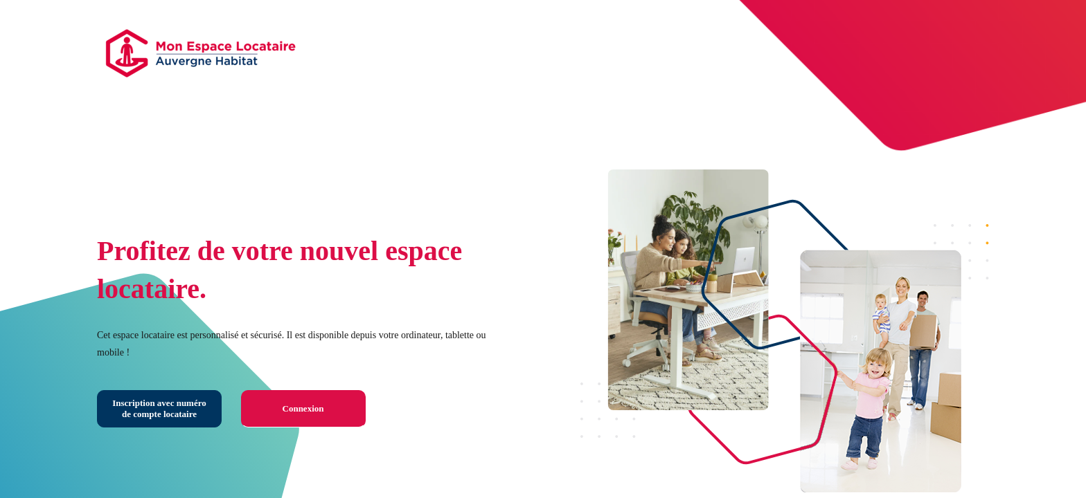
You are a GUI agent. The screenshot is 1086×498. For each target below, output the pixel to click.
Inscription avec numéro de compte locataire (159, 408)
